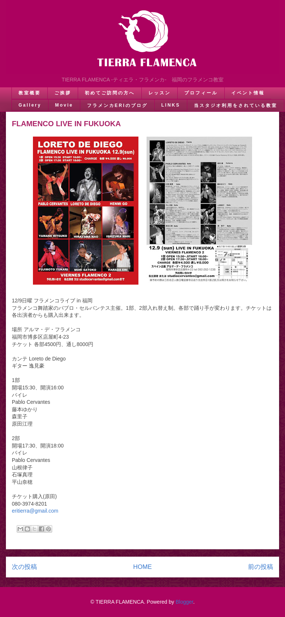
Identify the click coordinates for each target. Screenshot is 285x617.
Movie (64, 105)
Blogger (184, 602)
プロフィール (201, 92)
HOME (142, 566)
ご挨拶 (62, 92)
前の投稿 (260, 566)
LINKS (170, 105)
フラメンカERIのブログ (117, 105)
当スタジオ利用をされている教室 (235, 105)
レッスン (159, 92)
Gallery (30, 105)
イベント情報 (248, 92)
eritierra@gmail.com (35, 511)
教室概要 (30, 92)
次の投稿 (24, 566)
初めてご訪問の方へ (110, 92)
